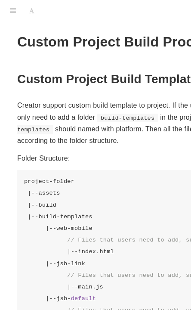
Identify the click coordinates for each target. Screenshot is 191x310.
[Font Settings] (31, 11)
